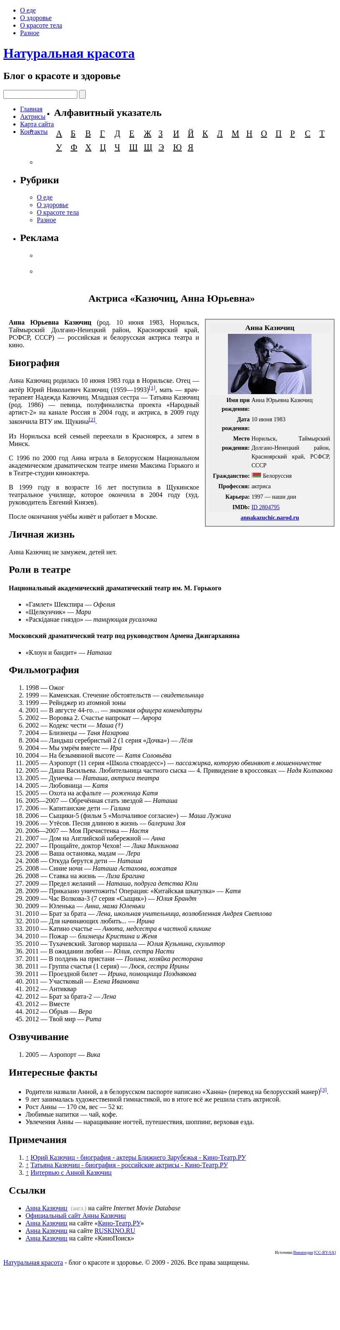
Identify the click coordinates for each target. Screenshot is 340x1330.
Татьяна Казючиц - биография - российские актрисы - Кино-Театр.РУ (129, 1165)
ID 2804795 (265, 507)
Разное (29, 32)
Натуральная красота (69, 53)
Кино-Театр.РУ (119, 1223)
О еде (28, 10)
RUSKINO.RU (115, 1230)
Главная (31, 109)
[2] (92, 419)
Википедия (303, 1252)
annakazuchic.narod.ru (269, 517)
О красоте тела (41, 25)
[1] (152, 387)
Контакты (34, 131)
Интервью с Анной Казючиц (71, 1172)
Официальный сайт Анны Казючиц (76, 1215)
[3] (323, 1090)
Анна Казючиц (46, 1208)
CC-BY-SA (325, 1252)
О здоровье (36, 17)
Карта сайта (37, 124)
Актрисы (33, 116)
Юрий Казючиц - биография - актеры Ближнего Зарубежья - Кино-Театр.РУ (138, 1157)
